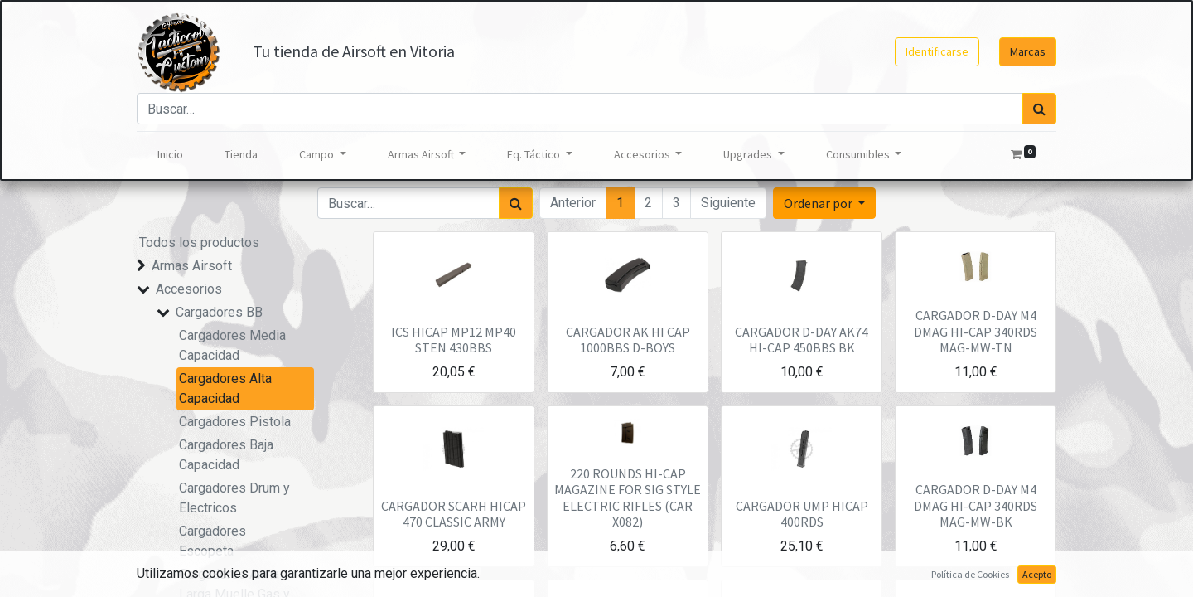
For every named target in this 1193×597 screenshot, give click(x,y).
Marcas (1028, 51)
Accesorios (189, 289)
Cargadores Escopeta (212, 541)
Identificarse (937, 51)
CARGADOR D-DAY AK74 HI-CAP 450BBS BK (801, 339)
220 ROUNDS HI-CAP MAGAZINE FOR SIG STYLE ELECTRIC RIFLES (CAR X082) (627, 497)
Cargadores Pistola (235, 422)
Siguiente (728, 203)
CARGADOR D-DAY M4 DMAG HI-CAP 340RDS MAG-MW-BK (975, 505)
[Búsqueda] (1039, 108)
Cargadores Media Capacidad (232, 345)
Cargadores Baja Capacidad (226, 455)
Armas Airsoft (192, 266)
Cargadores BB (219, 312)
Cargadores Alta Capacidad (225, 388)
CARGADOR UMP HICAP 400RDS (802, 514)
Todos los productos (199, 242)
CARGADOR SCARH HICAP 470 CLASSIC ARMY (453, 514)
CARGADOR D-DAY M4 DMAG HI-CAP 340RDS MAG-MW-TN (975, 331)
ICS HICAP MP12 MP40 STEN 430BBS (453, 339)
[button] (824, 203)
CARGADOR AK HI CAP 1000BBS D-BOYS (628, 339)
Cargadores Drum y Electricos (234, 498)
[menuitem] (170, 154)
